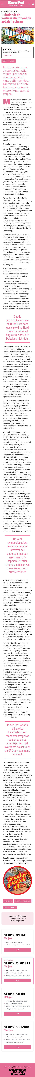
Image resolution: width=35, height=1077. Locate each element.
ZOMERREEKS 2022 (9, 11)
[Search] (29, 4)
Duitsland (8, 901)
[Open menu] (2, 4)
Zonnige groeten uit (22, 901)
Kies (17, 950)
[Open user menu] (33, 4)
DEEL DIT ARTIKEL (8, 61)
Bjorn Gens (7, 49)
